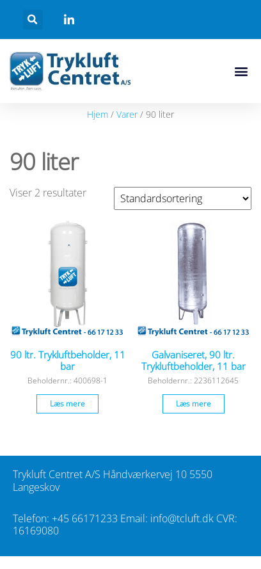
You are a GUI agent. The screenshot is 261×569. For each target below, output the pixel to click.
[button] (33, 19)
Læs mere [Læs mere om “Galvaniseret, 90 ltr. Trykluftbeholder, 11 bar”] (193, 403)
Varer (127, 114)
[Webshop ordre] (182, 198)
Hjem (97, 114)
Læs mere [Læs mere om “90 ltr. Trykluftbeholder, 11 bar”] (67, 403)
